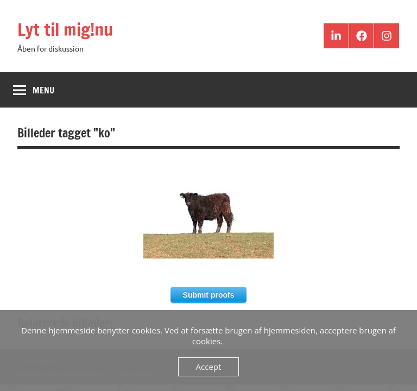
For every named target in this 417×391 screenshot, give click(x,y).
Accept (209, 366)
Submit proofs (209, 295)
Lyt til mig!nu (65, 29)
